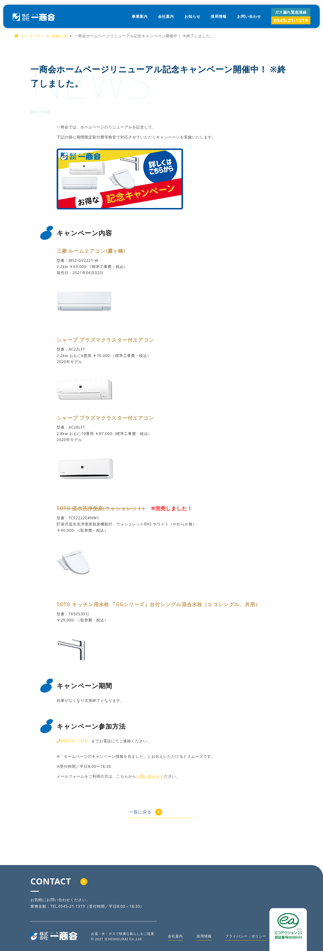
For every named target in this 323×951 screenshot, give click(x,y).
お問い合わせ (249, 16)
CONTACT (58, 881)
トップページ (29, 35)
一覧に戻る (154, 812)
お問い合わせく (150, 776)
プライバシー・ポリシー (244, 937)
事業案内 (140, 16)
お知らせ (192, 16)
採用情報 (219, 16)
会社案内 (166, 16)
